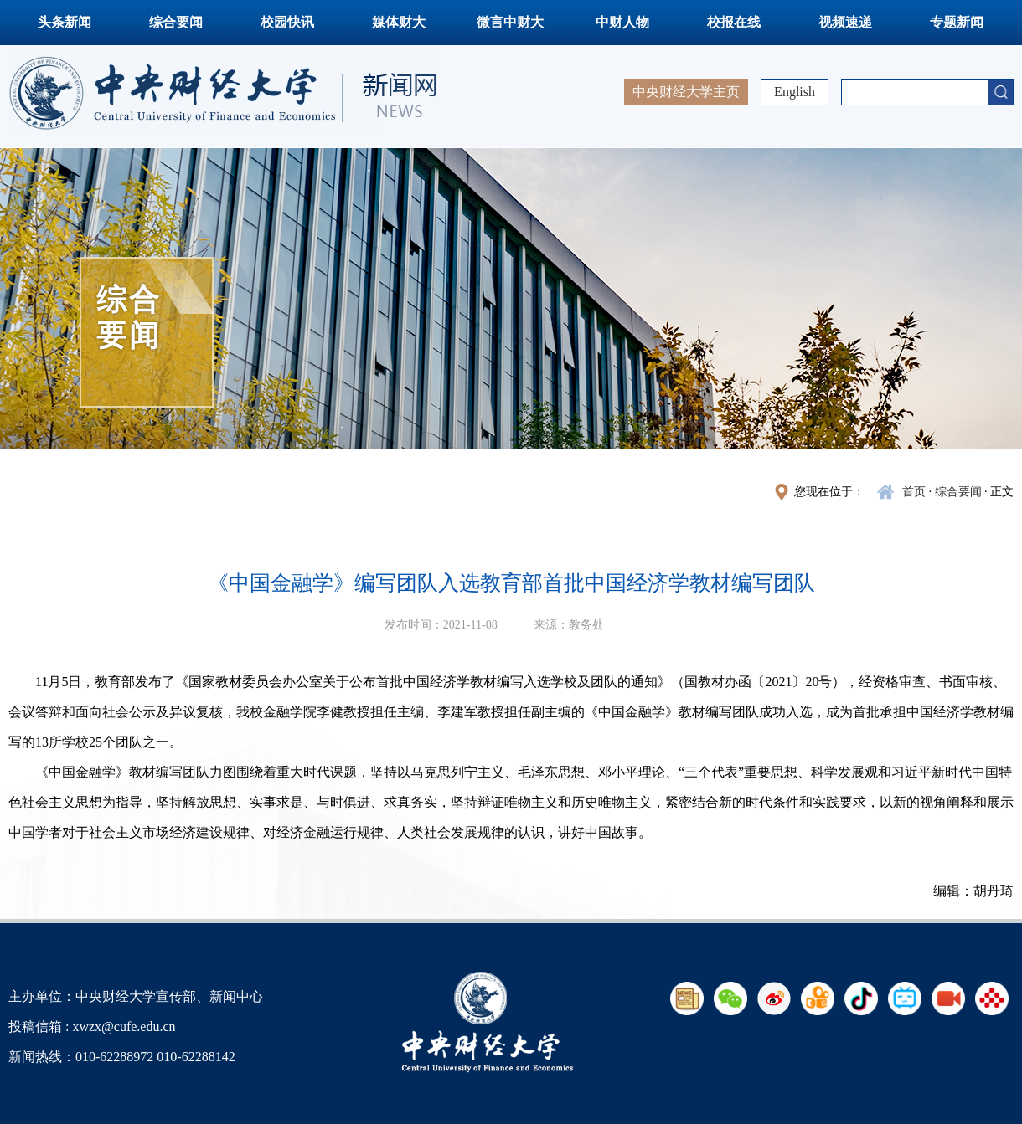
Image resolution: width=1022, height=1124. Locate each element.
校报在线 (734, 22)
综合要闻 (176, 22)
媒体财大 (399, 22)
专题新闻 (956, 22)
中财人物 (622, 22)
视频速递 (845, 22)
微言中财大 (510, 22)
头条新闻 (64, 22)
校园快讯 (287, 22)
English (794, 92)
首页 (914, 491)
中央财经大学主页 (686, 92)
